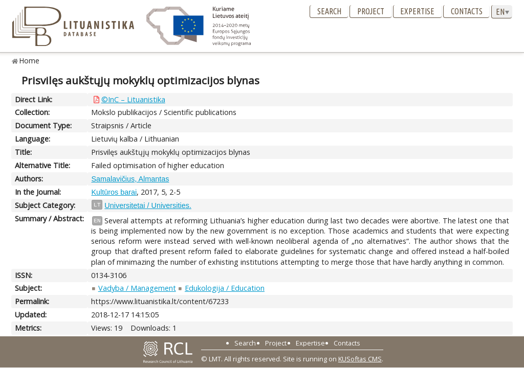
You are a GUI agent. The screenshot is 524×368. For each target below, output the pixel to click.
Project (370, 11)
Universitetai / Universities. (147, 205)
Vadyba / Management (137, 288)
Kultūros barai (114, 192)
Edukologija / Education (225, 288)
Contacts (467, 11)
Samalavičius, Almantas (130, 179)
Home (29, 60)
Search (329, 11)
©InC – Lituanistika (133, 99)
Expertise (417, 11)
